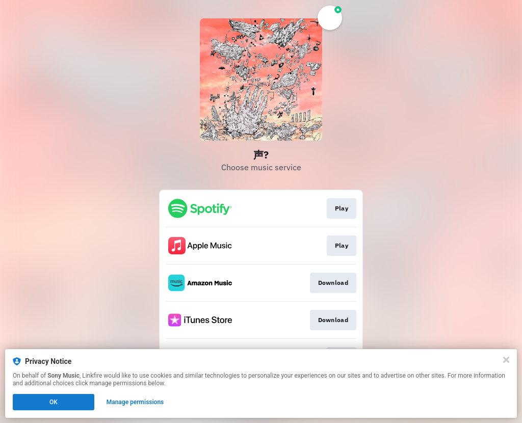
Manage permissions (135, 402)
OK (53, 402)
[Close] (506, 360)
